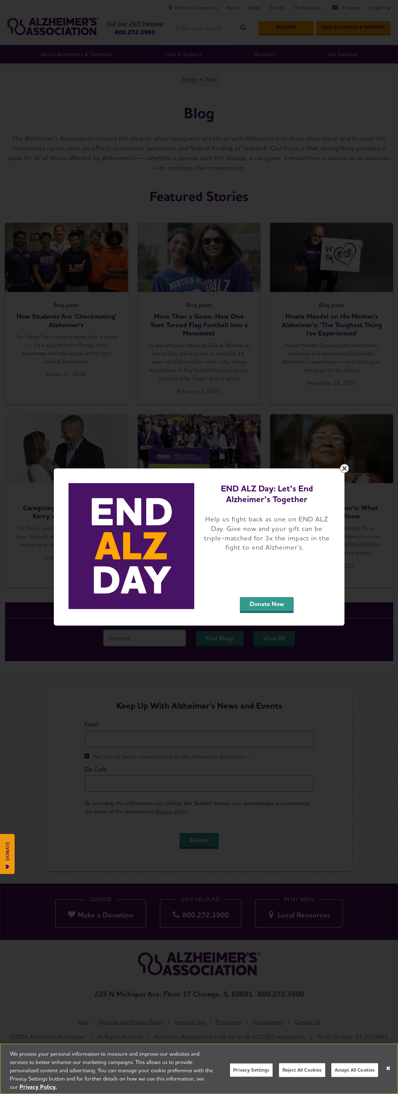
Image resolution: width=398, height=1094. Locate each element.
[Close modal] (344, 468)
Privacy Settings (251, 1070)
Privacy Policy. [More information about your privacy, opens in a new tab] (38, 1087)
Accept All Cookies (355, 1070)
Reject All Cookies (302, 1070)
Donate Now (267, 604)
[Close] (388, 1068)
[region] (199, 1068)
